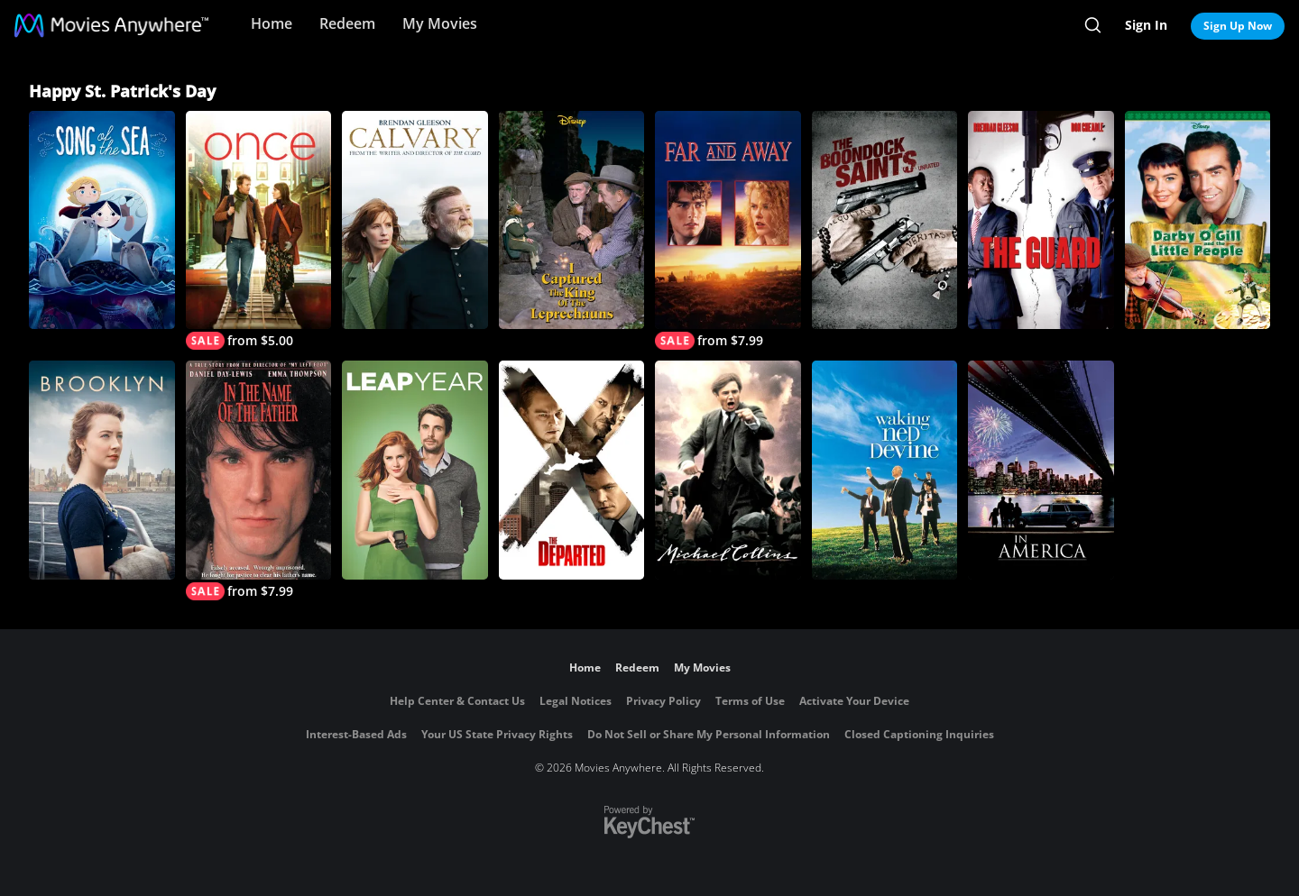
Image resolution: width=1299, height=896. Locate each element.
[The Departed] (572, 470)
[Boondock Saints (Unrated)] (885, 220)
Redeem (347, 23)
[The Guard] (1041, 220)
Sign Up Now (1237, 25)
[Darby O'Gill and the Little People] (1198, 220)
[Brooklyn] (102, 470)
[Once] (259, 230)
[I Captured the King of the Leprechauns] (572, 220)
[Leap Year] (415, 470)
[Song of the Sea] (102, 220)
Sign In (1146, 24)
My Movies (439, 23)
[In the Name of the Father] (259, 480)
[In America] (1041, 470)
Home (271, 23)
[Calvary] (415, 220)
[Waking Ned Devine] (885, 470)
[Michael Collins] (728, 470)
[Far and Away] (728, 230)
